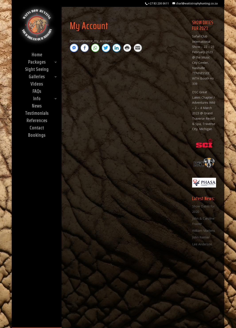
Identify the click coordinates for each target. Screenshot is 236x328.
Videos (36, 84)
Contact (36, 128)
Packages (37, 62)
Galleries (37, 77)
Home (36, 55)
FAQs (36, 92)
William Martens (203, 230)
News (37, 106)
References (36, 121)
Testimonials (37, 114)
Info (37, 99)
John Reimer (201, 237)
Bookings (36, 136)
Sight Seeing (37, 70)
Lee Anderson (202, 244)
